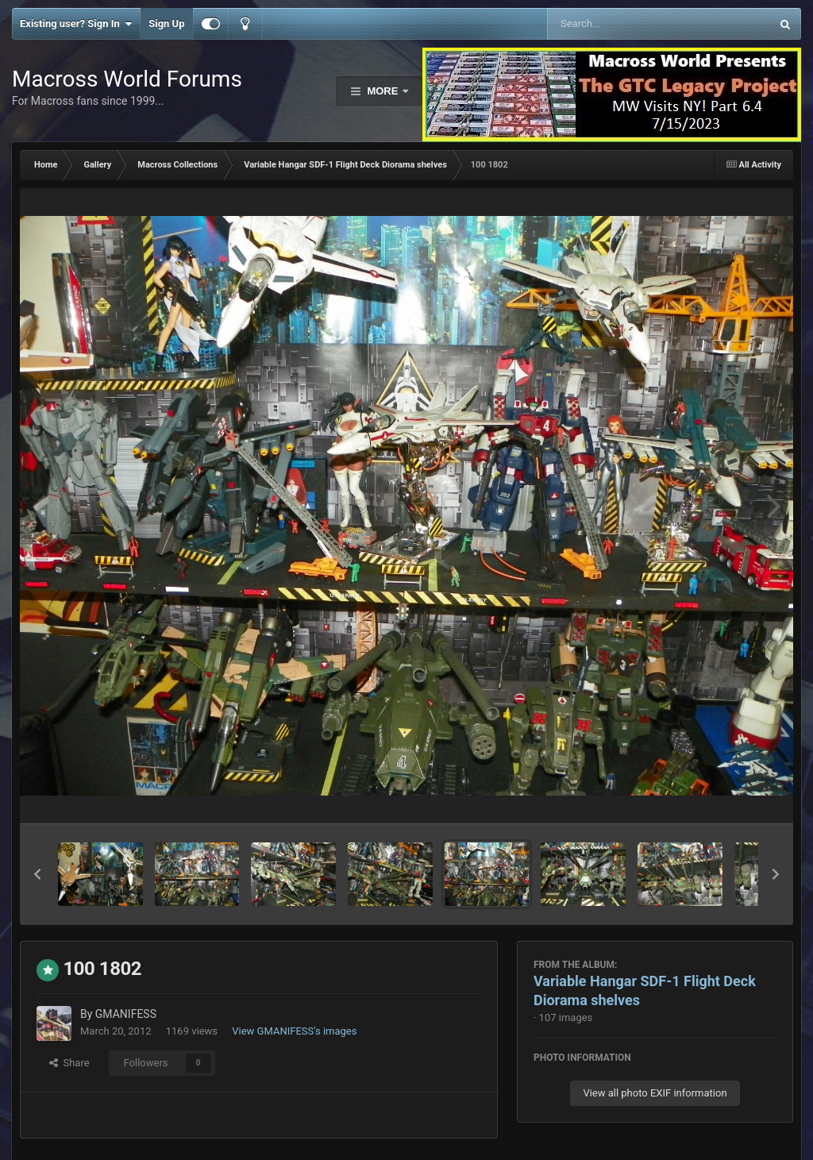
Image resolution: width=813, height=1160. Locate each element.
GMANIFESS (125, 1014)
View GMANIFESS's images (294, 1031)
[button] (37, 874)
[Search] (619, 24)
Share (69, 1063)
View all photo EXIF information (654, 1093)
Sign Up (166, 23)
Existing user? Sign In (76, 24)
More (382, 91)
